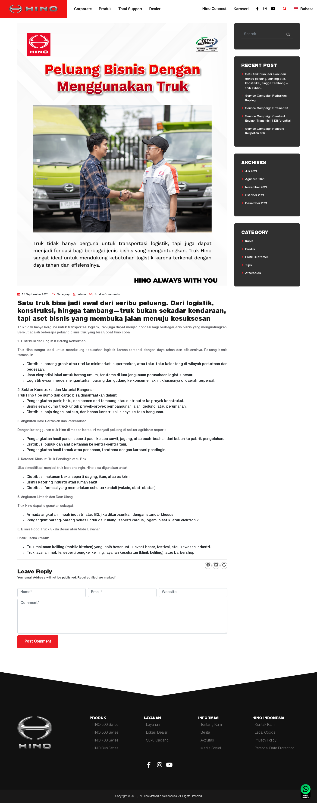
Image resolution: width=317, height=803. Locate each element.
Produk (105, 9)
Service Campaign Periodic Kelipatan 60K (264, 131)
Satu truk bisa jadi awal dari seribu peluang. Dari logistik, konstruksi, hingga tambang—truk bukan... (267, 81)
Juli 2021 (251, 171)
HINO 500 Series (105, 733)
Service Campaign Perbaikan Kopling (266, 98)
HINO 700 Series (105, 741)
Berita (205, 733)
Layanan (153, 725)
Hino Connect (214, 9)
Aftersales (253, 273)
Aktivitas (207, 741)
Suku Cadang (157, 741)
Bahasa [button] (304, 9)
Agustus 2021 (255, 179)
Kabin (249, 241)
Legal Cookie (265, 733)
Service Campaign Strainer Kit (267, 108)
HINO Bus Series (105, 749)
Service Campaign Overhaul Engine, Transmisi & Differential (268, 119)
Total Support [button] (130, 9)
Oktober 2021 (254, 195)
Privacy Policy (265, 741)
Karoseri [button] (241, 9)
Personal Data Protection (275, 749)
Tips (248, 265)
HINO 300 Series (105, 725)
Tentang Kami (212, 725)
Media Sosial (211, 749)
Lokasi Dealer (156, 733)
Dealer (154, 9)
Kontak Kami (265, 725)
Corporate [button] (83, 9)
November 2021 (256, 187)
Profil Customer (256, 257)
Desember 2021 (256, 203)
